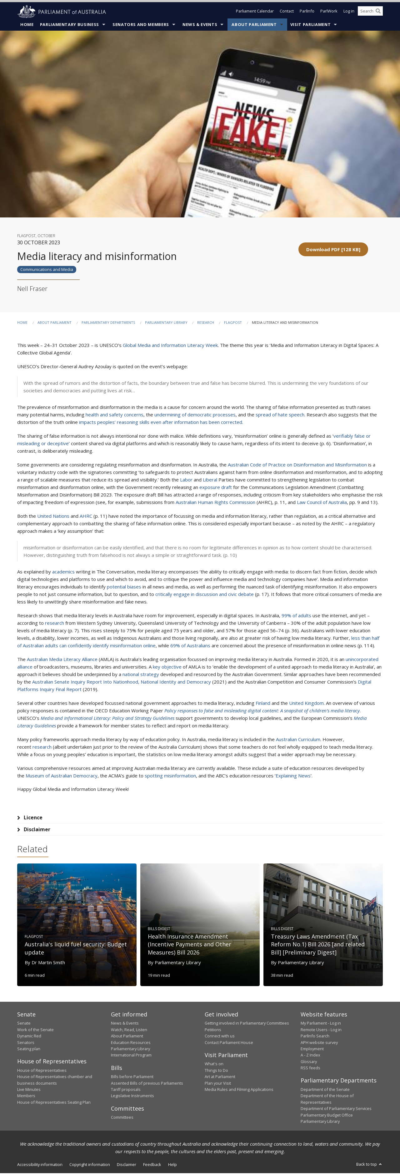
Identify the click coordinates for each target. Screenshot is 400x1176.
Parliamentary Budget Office (327, 1118)
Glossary (309, 1064)
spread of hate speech (280, 415)
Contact (287, 12)
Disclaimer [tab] (37, 829)
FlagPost (233, 322)
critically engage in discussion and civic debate (204, 594)
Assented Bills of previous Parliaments (147, 1086)
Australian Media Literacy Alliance (62, 659)
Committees (122, 1120)
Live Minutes (29, 1092)
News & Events (199, 25)
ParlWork (329, 12)
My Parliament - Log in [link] (321, 1026)
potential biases (124, 587)
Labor (186, 480)
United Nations (53, 516)
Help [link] (172, 1167)
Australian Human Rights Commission (215, 502)
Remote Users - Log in (321, 1032)
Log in (348, 12)
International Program (131, 1058)
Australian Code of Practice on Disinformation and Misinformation (297, 465)
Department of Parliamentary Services (336, 1111)
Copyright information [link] (89, 1167)
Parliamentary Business (69, 25)
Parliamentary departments (108, 322)
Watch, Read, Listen (129, 1032)
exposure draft (215, 487)
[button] (333, 249)
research (54, 623)
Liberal (210, 480)
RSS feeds (310, 1070)
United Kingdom (306, 703)
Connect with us (220, 1038)
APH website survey (319, 1045)
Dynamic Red (29, 1038)
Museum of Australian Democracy (62, 776)
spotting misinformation (170, 776)
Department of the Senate (325, 1092)
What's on (214, 1066)
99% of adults (296, 616)
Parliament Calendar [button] (255, 12)
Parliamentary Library (166, 322)
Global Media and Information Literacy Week (170, 345)
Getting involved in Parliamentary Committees (247, 1026)
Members (26, 1098)
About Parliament (254, 25)
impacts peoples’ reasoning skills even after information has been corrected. (161, 422)
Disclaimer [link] (126, 1167)
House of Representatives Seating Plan (54, 1105)
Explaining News (293, 776)
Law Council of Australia (322, 502)
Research (205, 322)
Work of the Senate (35, 1032)
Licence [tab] (33, 817)
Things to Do (216, 1073)
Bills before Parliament (132, 1079)
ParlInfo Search (315, 1038)
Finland (263, 703)
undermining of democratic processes (195, 415)
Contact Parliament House (229, 1045)
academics (63, 572)
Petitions (213, 1032)
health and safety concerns (114, 415)
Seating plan (28, 1051)
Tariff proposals (126, 1092)
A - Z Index (310, 1058)
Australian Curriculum (298, 739)
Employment (312, 1051)
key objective (167, 667)
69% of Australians (190, 646)
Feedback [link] (152, 1167)
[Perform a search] (378, 12)
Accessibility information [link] (39, 1167)
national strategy (140, 674)
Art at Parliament (220, 1079)
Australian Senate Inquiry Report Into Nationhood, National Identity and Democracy (121, 682)
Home (27, 25)
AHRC (86, 516)
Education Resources (131, 1045)
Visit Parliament (310, 25)
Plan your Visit (218, 1086)
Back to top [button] (369, 1167)
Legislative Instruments (132, 1098)
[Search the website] (370, 12)
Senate (24, 1026)
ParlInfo (307, 12)
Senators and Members (140, 25)
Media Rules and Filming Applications (239, 1092)
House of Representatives (42, 1073)
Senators (25, 1045)
